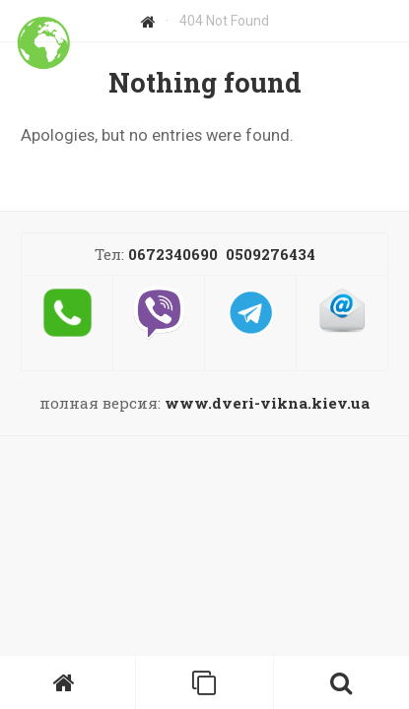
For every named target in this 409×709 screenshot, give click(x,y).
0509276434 (270, 254)
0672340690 (173, 254)
